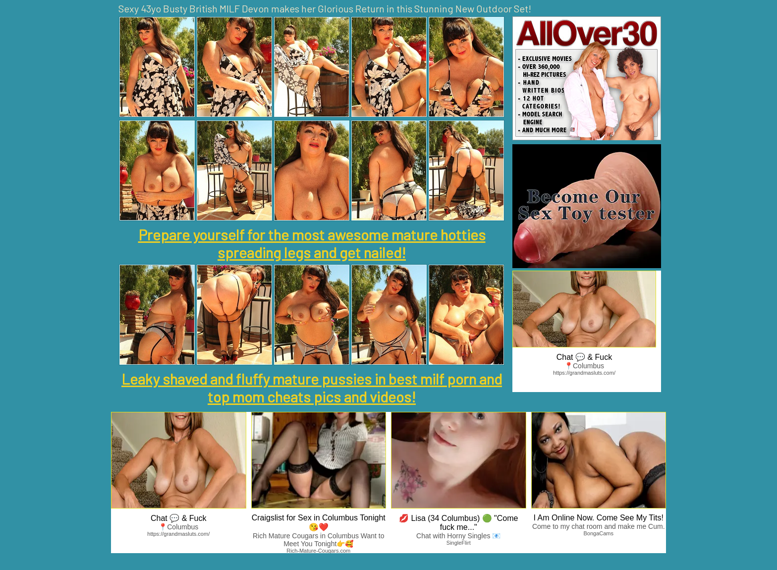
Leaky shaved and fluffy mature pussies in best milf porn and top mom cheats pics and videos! (311, 387)
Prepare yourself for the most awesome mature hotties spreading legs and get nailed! (312, 243)
